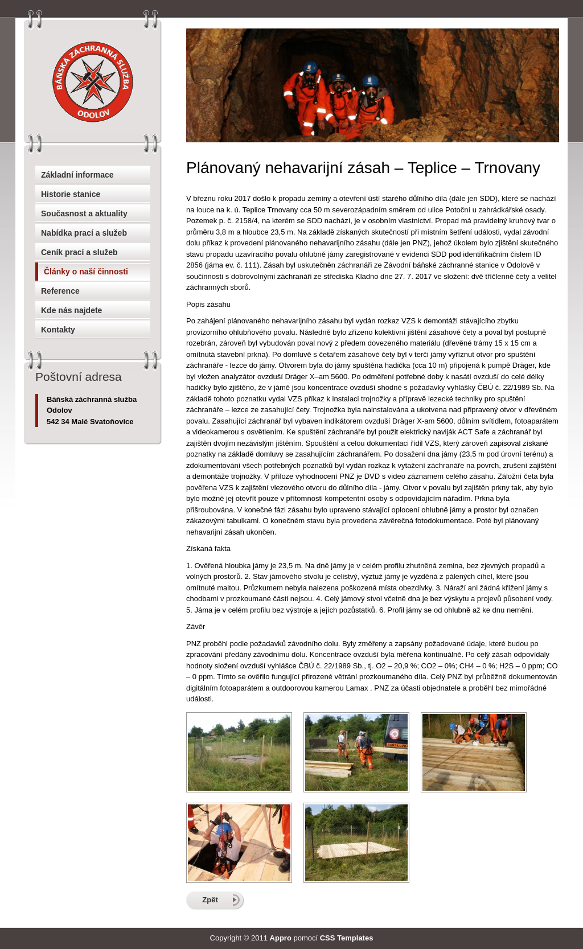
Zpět (209, 899)
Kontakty (58, 329)
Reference (60, 290)
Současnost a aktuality (84, 213)
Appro (281, 938)
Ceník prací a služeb (79, 252)
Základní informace (77, 174)
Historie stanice (70, 194)
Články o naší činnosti (86, 271)
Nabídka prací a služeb (84, 232)
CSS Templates (346, 938)
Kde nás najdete (71, 310)
